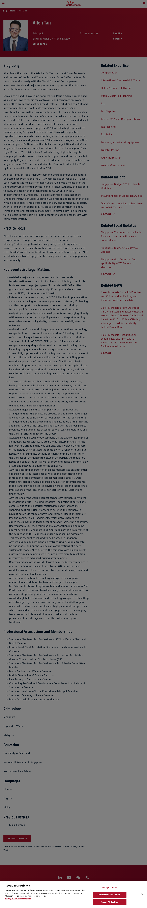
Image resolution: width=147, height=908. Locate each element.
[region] (73, 894)
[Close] (142, 894)
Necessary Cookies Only (109, 895)
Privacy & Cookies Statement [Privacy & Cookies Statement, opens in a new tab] (18, 899)
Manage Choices (109, 887)
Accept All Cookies (109, 902)
